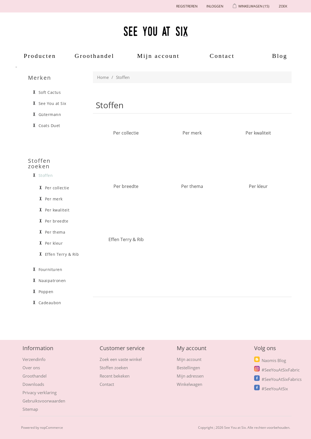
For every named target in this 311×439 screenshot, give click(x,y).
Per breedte (125, 186)
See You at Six (52, 103)
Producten (38, 55)
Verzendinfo (33, 359)
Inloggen (214, 6)
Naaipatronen (52, 280)
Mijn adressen (190, 376)
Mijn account (158, 55)
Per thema (192, 186)
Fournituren (50, 269)
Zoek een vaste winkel (121, 359)
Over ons (31, 367)
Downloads (33, 384)
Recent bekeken (115, 376)
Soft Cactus (50, 92)
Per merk (192, 133)
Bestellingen (188, 367)
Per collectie (126, 133)
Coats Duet (49, 125)
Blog (279, 55)
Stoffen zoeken (114, 367)
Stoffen (46, 175)
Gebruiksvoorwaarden (43, 401)
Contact (222, 55)
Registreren (187, 6)
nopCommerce (51, 427)
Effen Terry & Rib (126, 239)
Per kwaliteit (258, 133)
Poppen (46, 291)
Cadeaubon (50, 302)
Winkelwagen (189, 384)
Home (103, 77)
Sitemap (30, 409)
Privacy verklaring (39, 392)
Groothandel (94, 55)
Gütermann (50, 114)
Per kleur (258, 186)
